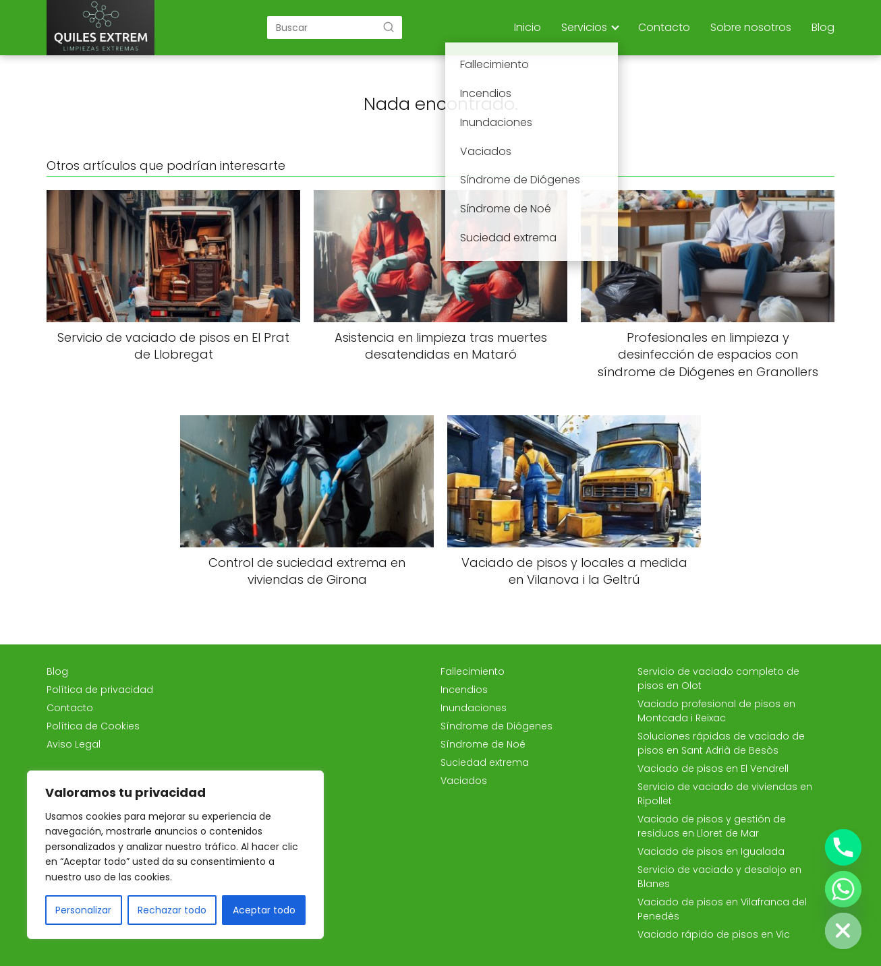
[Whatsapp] (843, 889)
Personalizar (83, 910)
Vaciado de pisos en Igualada (711, 851)
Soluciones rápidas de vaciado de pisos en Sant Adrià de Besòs (721, 743)
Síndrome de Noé (482, 744)
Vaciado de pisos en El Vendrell (713, 768)
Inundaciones (473, 708)
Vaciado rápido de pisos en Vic (713, 934)
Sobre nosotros (750, 27)
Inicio (527, 27)
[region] (175, 855)
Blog (823, 27)
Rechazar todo (172, 910)
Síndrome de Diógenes (496, 726)
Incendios (464, 689)
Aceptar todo (264, 910)
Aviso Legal (74, 744)
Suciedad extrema (484, 762)
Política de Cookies (93, 726)
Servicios (584, 27)
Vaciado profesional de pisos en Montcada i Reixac (716, 711)
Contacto (664, 27)
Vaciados (463, 780)
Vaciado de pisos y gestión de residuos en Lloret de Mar (711, 826)
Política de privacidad (100, 689)
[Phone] (843, 847)
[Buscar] (388, 27)
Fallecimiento (472, 671)
